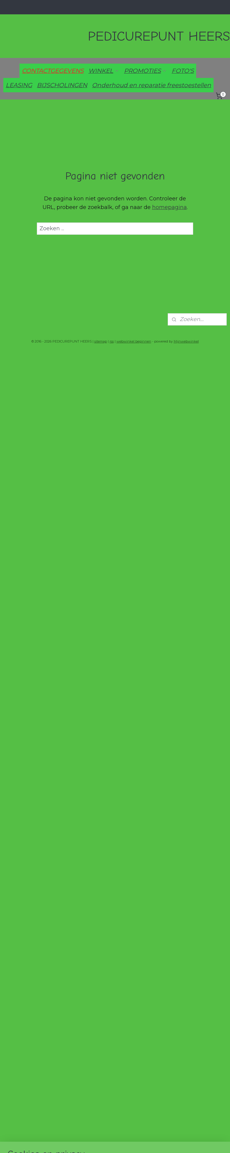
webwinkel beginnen (133, 341)
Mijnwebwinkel (186, 341)
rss (112, 341)
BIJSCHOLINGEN (62, 85)
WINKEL (103, 70)
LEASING (19, 85)
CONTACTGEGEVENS (53, 70)
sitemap (100, 341)
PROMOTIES (145, 70)
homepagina (169, 207)
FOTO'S (183, 70)
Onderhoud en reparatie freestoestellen (151, 85)
